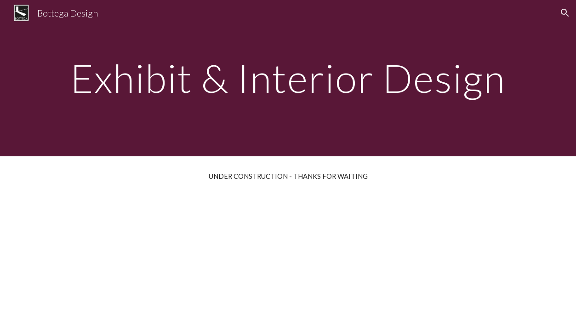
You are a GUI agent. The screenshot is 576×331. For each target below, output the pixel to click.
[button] (565, 13)
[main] (288, 78)
